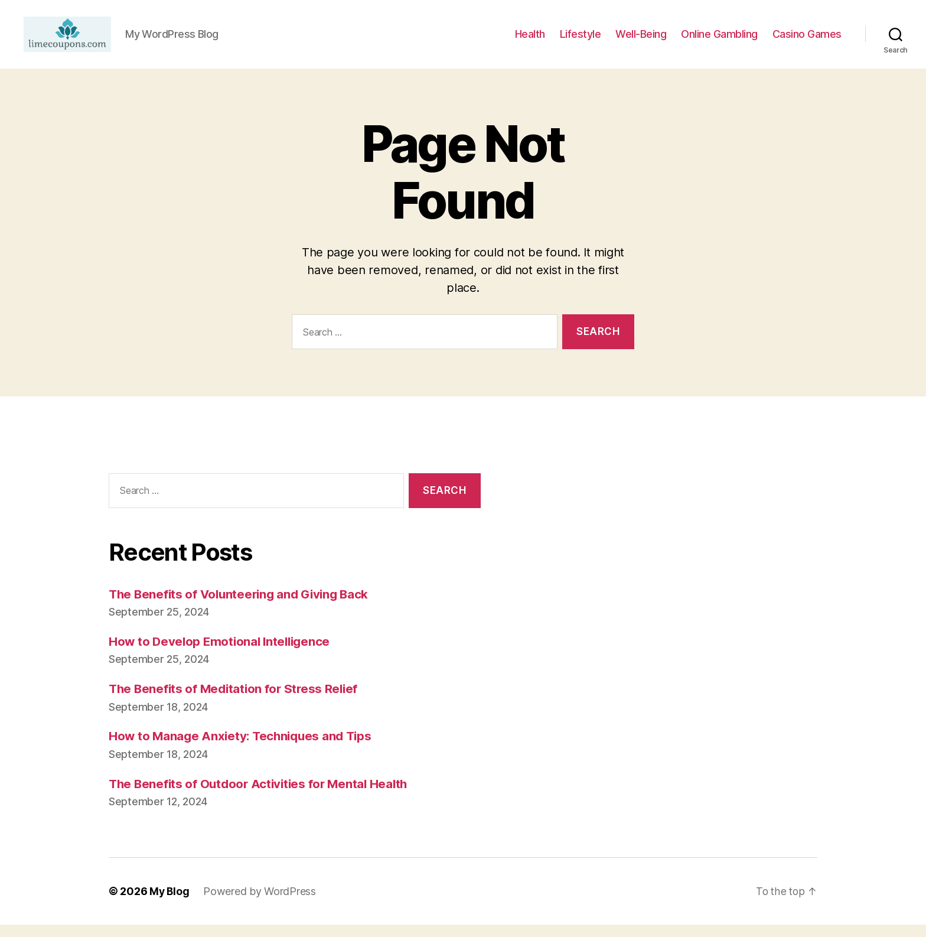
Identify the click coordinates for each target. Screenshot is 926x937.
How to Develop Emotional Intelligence (222, 653)
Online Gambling (719, 40)
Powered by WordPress (260, 903)
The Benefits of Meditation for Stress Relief (236, 701)
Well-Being (640, 40)
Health (530, 40)
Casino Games (807, 40)
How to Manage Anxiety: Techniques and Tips (244, 748)
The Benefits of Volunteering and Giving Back (243, 606)
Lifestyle (580, 40)
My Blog (169, 903)
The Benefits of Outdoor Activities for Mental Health (262, 796)
